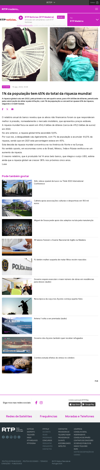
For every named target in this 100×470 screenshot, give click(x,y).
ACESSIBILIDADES (64, 443)
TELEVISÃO (31, 435)
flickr (19, 437)
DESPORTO (31, 432)
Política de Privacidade (11, 461)
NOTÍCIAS (30, 429)
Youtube (15, 437)
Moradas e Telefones (79, 416)
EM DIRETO (47, 432)
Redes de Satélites (19, 416)
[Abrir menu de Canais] (83, 19)
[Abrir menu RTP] (50, 2)
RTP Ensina (31, 443)
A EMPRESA (78, 429)
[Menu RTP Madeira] (97, 9)
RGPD (76, 449)
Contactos (47, 449)
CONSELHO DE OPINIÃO (82, 437)
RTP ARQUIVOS (32, 440)
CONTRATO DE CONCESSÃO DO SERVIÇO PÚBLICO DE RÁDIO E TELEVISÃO (83, 443)
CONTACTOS (62, 429)
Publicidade (17, 463)
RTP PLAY (46, 429)
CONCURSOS (47, 440)
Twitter (7, 437)
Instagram (11, 437)
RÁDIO (29, 437)
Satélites (62, 446)
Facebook (3, 437)
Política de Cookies (30, 461)
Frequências (48, 416)
